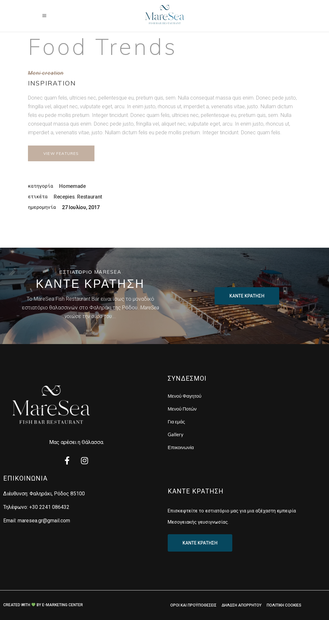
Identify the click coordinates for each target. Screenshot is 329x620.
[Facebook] (67, 461)
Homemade (72, 186)
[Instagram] (84, 461)
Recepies (64, 197)
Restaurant (89, 197)
